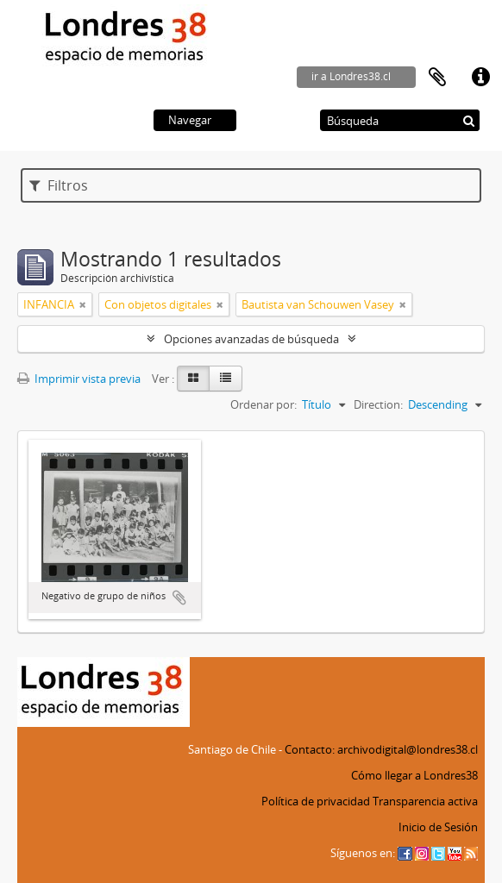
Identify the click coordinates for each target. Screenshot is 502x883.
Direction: (378, 404)
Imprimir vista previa (79, 378)
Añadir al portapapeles (179, 597)
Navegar (189, 120)
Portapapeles (437, 77)
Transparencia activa (425, 801)
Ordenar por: (263, 404)
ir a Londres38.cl (351, 76)
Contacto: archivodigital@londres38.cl (381, 749)
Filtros (58, 185)
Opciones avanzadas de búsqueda (251, 339)
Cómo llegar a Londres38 (414, 775)
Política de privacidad (315, 801)
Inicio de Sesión (438, 827)
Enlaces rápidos (480, 77)
